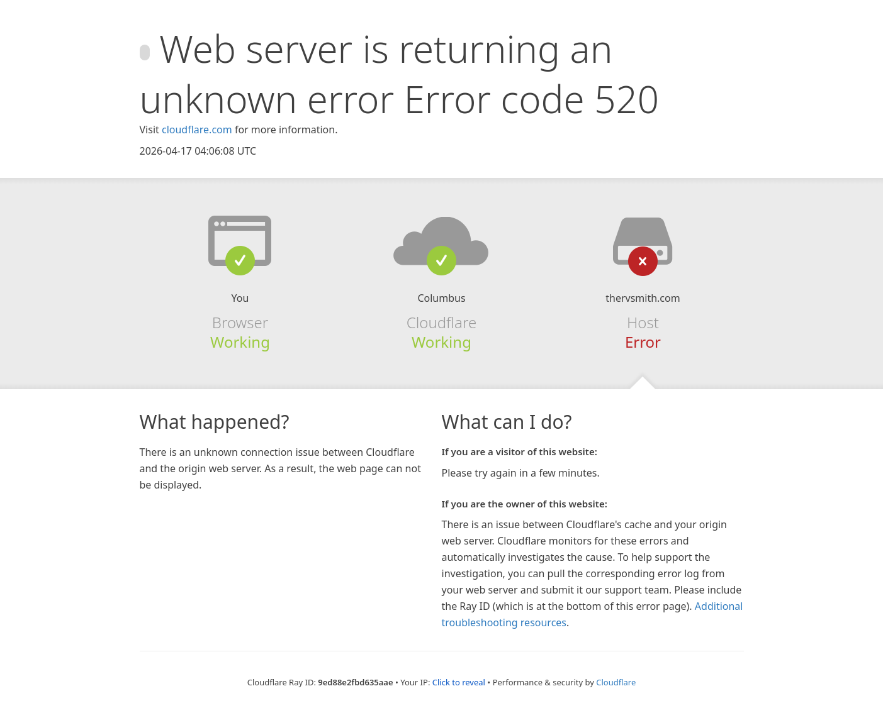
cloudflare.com (197, 129)
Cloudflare (616, 682)
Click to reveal (458, 682)
